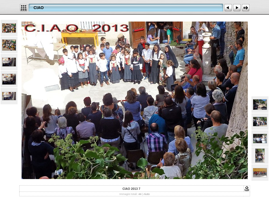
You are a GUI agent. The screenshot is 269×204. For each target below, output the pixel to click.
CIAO (39, 7)
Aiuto (146, 194)
